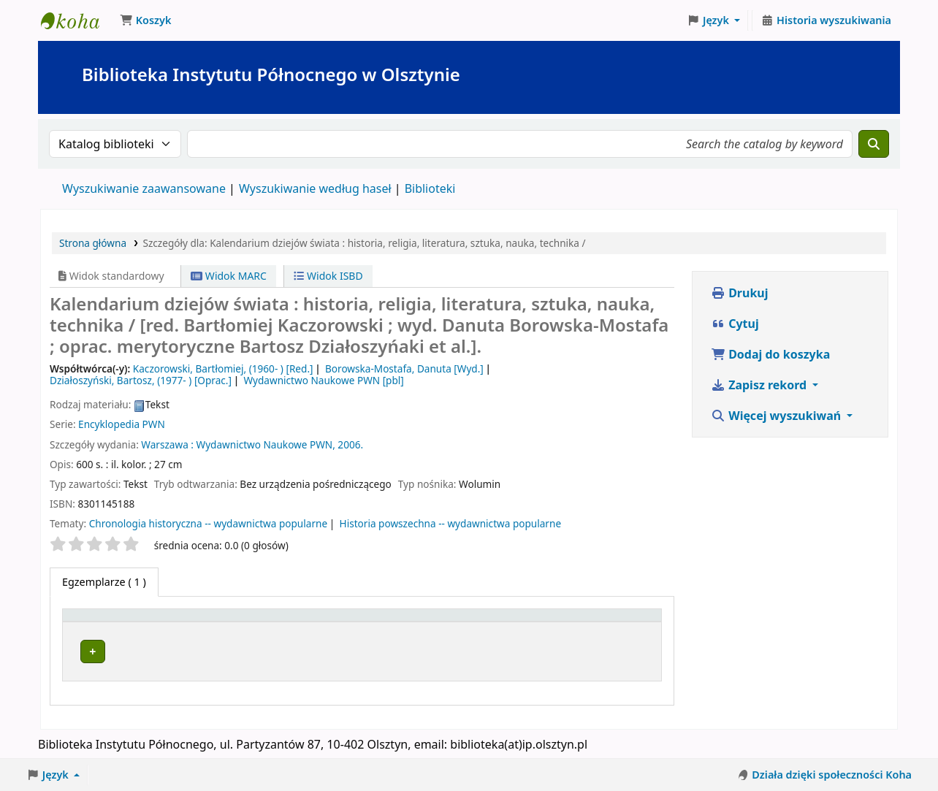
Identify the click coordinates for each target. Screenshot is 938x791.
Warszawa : (167, 444)
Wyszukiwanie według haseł (315, 188)
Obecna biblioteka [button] (245, 622)
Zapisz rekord (760, 385)
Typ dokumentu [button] (110, 622)
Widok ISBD (328, 276)
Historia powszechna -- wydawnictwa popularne (450, 523)
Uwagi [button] (622, 622)
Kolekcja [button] (386, 622)
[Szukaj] (873, 144)
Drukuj (740, 293)
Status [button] (561, 622)
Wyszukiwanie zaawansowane (144, 188)
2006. (350, 444)
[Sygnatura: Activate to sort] (497, 621)
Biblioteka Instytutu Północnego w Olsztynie (77, 20)
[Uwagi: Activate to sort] (630, 621)
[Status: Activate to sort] (569, 621)
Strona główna (92, 243)
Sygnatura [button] (489, 622)
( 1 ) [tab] (104, 582)
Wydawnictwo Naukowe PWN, (265, 444)
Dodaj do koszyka (770, 354)
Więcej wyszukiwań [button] (777, 416)
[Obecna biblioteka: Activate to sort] (274, 621)
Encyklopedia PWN (121, 424)
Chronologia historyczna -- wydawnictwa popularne (208, 523)
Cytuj (735, 324)
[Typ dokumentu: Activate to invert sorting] (127, 621)
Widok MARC (229, 276)
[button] (145, 20)
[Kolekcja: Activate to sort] (406, 621)
